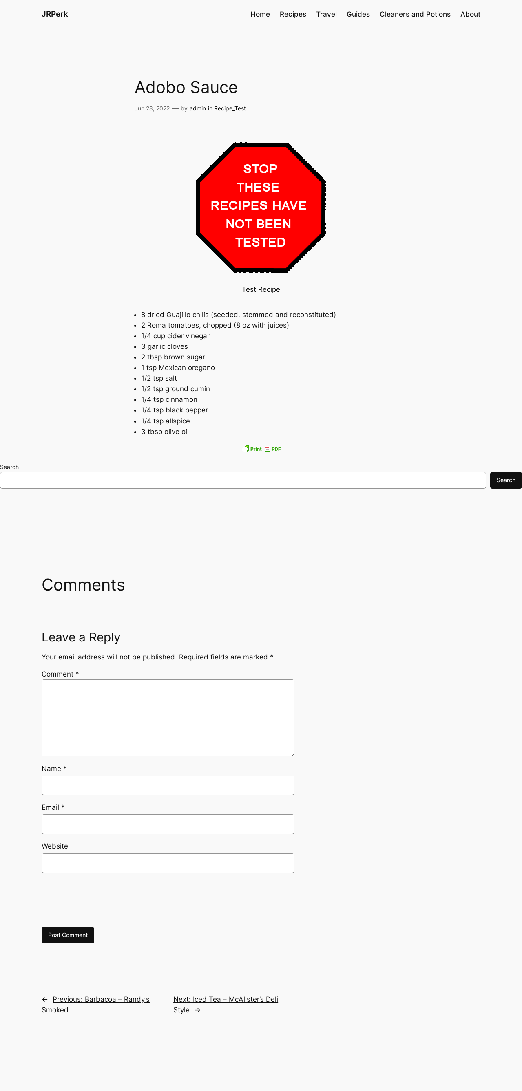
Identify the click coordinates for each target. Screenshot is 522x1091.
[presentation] (104, 900)
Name (54, 769)
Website (55, 846)
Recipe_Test (230, 108)
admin (198, 108)
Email (53, 807)
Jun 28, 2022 (152, 108)
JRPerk (55, 14)
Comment (60, 674)
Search (9, 466)
